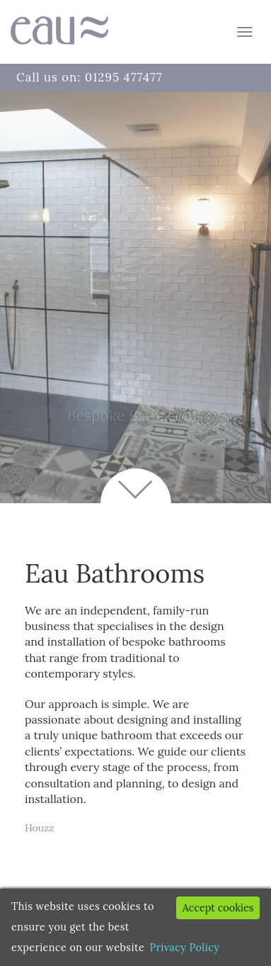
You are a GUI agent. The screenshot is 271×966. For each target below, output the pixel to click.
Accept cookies (218, 908)
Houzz (39, 827)
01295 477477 (124, 77)
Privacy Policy (185, 947)
